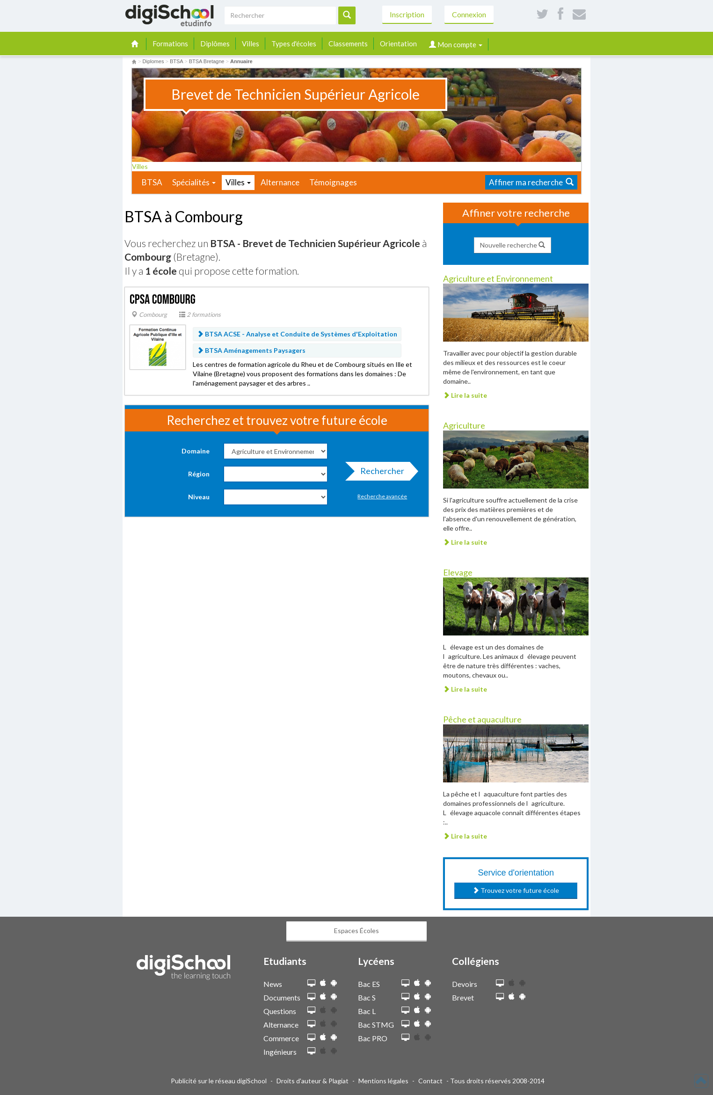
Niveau (199, 497)
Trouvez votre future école (516, 890)
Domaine (196, 451)
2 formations (200, 314)
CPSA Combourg (163, 299)
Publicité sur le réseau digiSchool (219, 1081)
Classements (348, 43)
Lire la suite (465, 395)
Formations (170, 43)
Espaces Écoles (356, 930)
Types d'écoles (293, 43)
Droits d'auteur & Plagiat (312, 1081)
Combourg (149, 314)
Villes (250, 43)
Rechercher (379, 473)
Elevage (458, 572)
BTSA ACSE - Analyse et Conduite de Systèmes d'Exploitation (297, 334)
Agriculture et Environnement (498, 278)
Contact (430, 1081)
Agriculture (464, 425)
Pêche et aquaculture (482, 719)
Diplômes (215, 43)
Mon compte (455, 44)
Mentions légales (383, 1081)
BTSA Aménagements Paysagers (251, 350)
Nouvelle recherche (512, 245)
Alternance (280, 182)
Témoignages (333, 182)
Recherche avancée (382, 496)
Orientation (398, 43)
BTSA (152, 182)
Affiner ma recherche (531, 182)
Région (199, 474)
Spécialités (194, 182)
